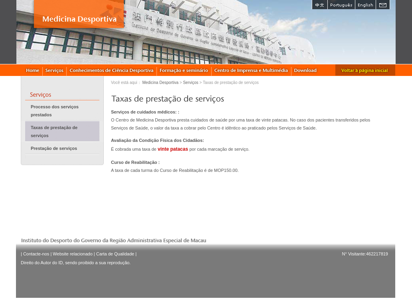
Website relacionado (72, 253)
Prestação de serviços (54, 148)
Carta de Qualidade (115, 253)
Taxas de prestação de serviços (54, 131)
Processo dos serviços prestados (55, 110)
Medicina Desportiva (160, 82)
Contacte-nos (36, 253)
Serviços (190, 82)
